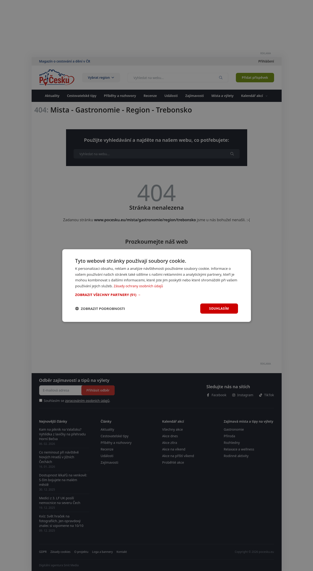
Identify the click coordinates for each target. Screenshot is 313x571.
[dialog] (156, 285)
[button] (156, 294)
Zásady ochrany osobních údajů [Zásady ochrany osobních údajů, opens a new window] (140, 285)
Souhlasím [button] (219, 308)
